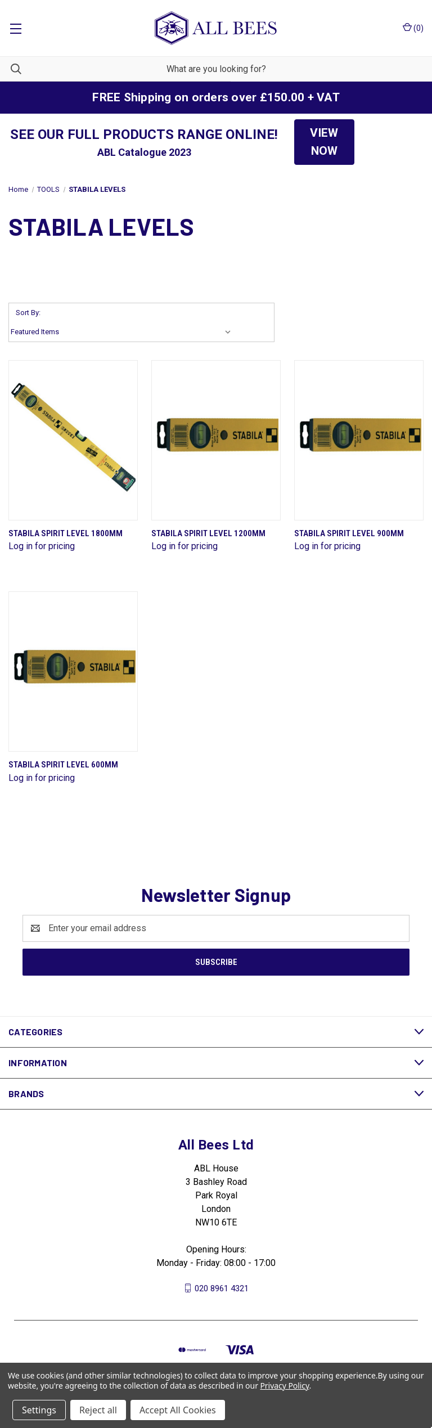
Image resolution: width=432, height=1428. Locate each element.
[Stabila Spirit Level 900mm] (358, 440)
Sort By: (28, 312)
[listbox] (123, 332)
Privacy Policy (284, 1385)
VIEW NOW (324, 142)
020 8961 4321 (222, 1288)
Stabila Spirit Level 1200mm (208, 533)
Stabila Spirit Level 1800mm (65, 533)
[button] (324, 142)
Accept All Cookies (178, 1410)
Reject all (98, 1410)
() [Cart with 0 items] (413, 28)
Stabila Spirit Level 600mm (63, 765)
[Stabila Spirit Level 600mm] (73, 671)
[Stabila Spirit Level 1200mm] (216, 440)
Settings (39, 1410)
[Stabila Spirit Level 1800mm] (73, 440)
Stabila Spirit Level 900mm (349, 533)
